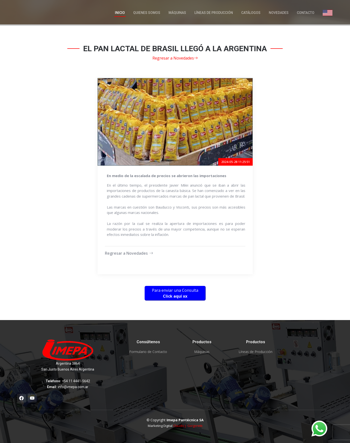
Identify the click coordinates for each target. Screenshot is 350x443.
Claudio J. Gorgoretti (187, 425)
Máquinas (177, 13)
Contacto (305, 13)
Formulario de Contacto (148, 351)
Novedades (279, 13)
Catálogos (250, 13)
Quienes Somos (146, 13)
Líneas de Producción (213, 13)
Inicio (120, 13)
